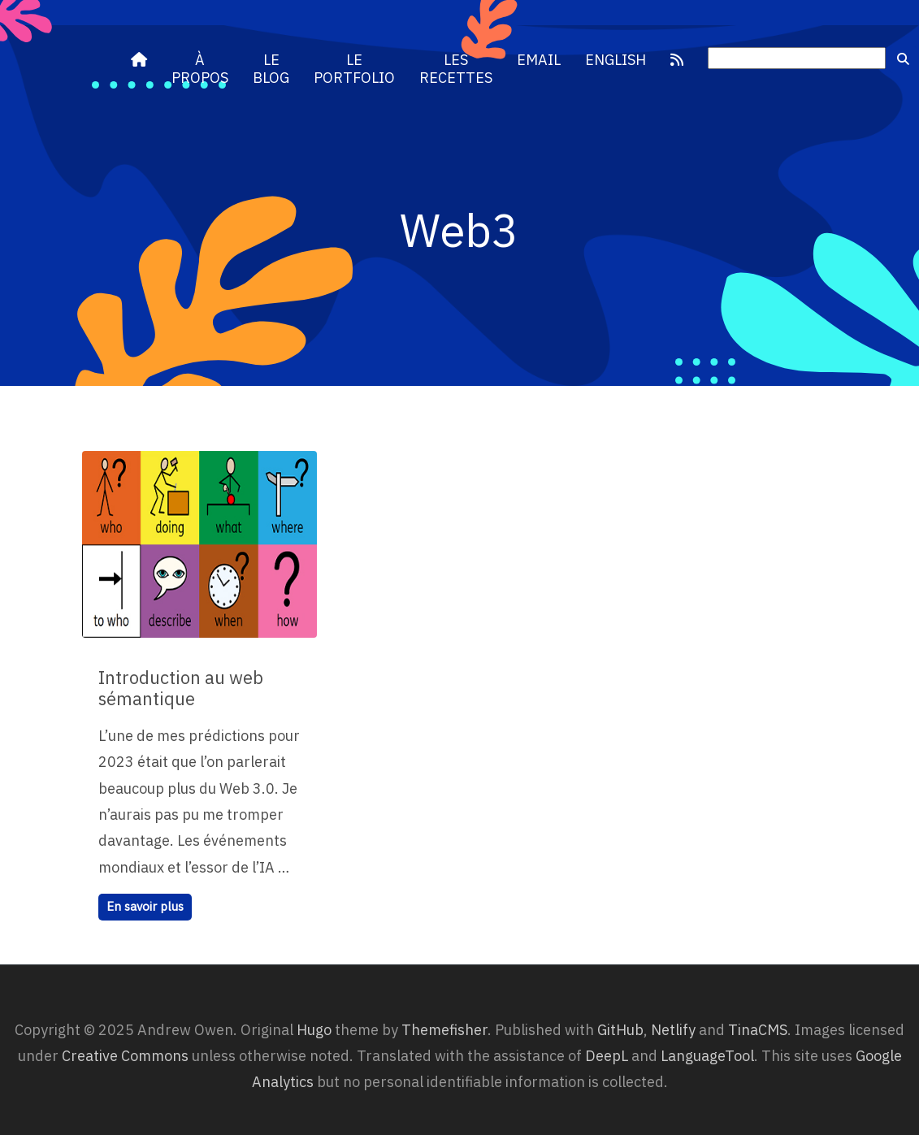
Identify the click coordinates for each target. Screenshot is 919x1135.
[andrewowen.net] (139, 60)
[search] (797, 58)
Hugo (314, 1029)
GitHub (620, 1029)
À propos (199, 68)
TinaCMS (757, 1029)
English (615, 59)
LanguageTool (707, 1055)
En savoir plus (145, 906)
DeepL (606, 1055)
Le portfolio (354, 68)
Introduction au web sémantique (180, 687)
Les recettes (455, 68)
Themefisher (444, 1029)
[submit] (903, 59)
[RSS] (677, 60)
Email (539, 59)
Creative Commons (125, 1055)
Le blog (271, 68)
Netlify (673, 1029)
